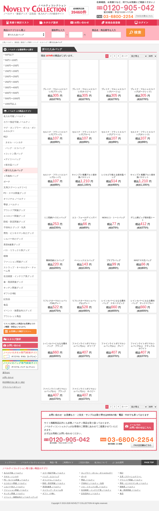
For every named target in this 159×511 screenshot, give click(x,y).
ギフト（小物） (48, 493)
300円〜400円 (12, 87)
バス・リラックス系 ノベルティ (94, 487)
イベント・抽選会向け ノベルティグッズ (21, 497)
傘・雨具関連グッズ (13, 282)
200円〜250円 (12, 76)
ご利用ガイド (67, 462)
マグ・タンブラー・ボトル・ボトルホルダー (20, 129)
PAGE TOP (149, 462)
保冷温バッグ (11, 165)
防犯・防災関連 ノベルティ (53, 483)
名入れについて (100, 462)
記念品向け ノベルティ (90, 493)
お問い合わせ (14, 345)
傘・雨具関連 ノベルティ (130, 490)
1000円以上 (10, 104)
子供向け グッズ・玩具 (15, 227)
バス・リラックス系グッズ (17, 250)
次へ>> (124, 56)
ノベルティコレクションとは (33, 462)
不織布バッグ (11, 176)
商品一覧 (53, 462)
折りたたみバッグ (13, 170)
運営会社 (6, 373)
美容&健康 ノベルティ (51, 487)
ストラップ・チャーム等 (52, 490)
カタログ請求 (14, 339)
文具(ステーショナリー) (15, 187)
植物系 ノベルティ (127, 487)
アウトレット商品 (12, 316)
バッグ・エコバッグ (15, 148)
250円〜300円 (12, 82)
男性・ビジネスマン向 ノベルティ (134, 483)
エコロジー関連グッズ (14, 216)
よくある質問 (117, 462)
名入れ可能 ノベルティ (15, 116)
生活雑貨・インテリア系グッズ (19, 276)
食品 (6, 305)
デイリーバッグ (12, 159)
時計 (6, 136)
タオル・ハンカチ (14, 142)
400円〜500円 (12, 93)
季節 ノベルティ (11, 204)
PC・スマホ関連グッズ (15, 193)
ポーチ (7, 181)
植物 (6, 256)
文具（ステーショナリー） (131, 476)
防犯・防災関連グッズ (14, 221)
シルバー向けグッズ (13, 239)
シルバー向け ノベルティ (14, 487)
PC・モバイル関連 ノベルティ (16, 480)
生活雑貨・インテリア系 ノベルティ (96, 490)
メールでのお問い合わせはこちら (140, 426)
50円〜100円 (11, 60)
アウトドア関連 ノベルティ (131, 480)
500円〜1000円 (12, 98)
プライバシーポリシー (11, 387)
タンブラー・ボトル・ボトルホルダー (97, 473)
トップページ (10, 462)
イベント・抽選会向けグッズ (18, 310)
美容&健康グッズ (12, 244)
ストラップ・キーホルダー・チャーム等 (20, 269)
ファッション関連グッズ (15, 261)
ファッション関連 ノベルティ (16, 490)
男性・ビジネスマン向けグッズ (19, 233)
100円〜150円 (12, 65)
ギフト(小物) (10, 293)
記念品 (7, 299)
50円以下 (9, 54)
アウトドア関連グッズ (14, 210)
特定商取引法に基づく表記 (13, 382)
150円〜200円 (12, 71)
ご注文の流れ (83, 462)
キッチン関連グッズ (13, 287)
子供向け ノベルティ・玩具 (92, 483)
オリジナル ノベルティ (15, 199)
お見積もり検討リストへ (20, 331)
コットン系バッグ (13, 153)
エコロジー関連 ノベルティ (15, 483)
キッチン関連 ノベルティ (14, 493)
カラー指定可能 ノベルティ (17, 122)
